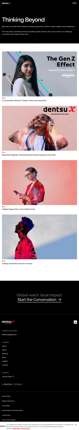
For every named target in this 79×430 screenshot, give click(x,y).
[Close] (76, 426)
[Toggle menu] (74, 3)
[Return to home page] (6, 3)
